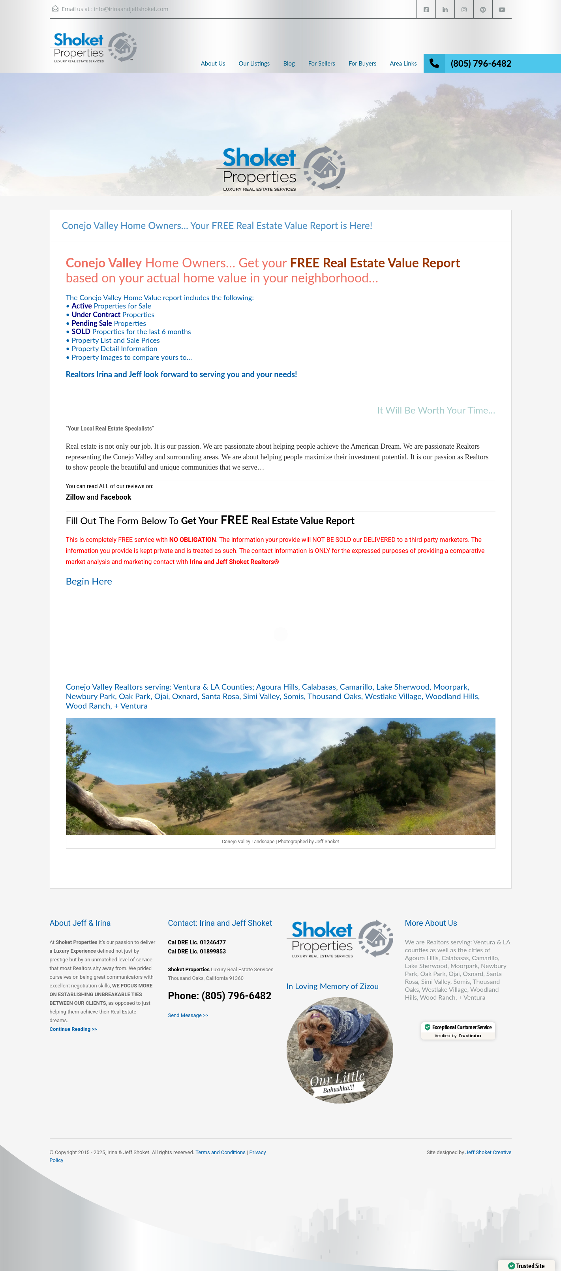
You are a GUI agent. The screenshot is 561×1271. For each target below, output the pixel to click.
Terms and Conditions (220, 1152)
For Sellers (321, 63)
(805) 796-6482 (481, 63)
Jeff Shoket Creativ (487, 1152)
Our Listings (254, 63)
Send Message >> (188, 1015)
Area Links (403, 63)
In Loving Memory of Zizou (333, 986)
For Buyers (363, 63)
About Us (213, 63)
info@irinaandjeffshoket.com (131, 9)
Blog (289, 63)
